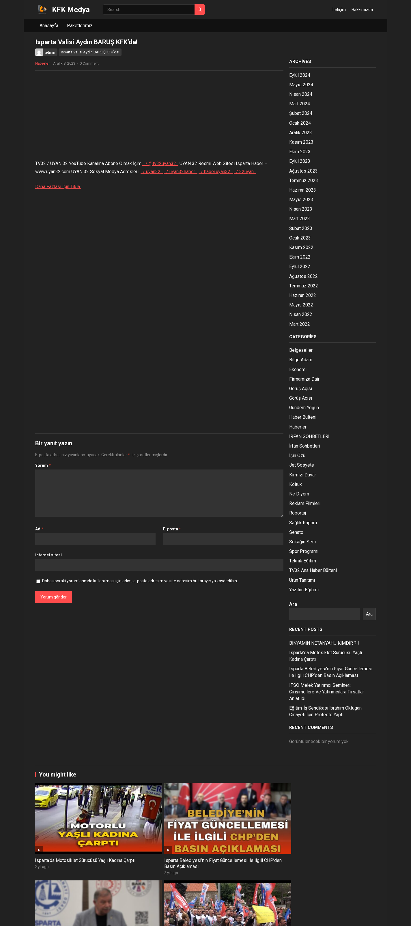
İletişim (339, 9)
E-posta (172, 529)
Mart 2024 (299, 103)
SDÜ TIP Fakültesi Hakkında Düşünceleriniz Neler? (269, 892)
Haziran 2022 (302, 295)
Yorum (43, 465)
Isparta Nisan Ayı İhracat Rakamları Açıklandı (128, 892)
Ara (293, 604)
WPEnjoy (113, 917)
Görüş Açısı (300, 388)
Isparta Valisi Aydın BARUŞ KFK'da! (90, 52)
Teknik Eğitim (302, 561)
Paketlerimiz (80, 25)
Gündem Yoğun (304, 407)
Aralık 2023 (300, 132)
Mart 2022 (299, 324)
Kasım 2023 (301, 142)
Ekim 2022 (300, 257)
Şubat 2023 (300, 228)
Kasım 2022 (301, 247)
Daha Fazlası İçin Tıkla (58, 186)
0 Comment (89, 63)
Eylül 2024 (299, 75)
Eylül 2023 (299, 161)
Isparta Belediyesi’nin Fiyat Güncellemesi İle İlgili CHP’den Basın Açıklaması (135, 832)
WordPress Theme (85, 917)
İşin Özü (297, 455)
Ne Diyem (299, 494)
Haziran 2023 (302, 190)
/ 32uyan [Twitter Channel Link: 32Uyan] (245, 171)
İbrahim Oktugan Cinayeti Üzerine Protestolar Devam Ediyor (337, 832)
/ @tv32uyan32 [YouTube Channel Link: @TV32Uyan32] (160, 163)
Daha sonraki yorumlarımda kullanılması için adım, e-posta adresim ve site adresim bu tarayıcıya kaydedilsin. (140, 581)
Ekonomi (298, 369)
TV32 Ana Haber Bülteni (313, 570)
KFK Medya (71, 9)
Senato (296, 532)
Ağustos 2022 (303, 276)
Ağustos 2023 (303, 171)
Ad (39, 529)
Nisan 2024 (300, 94)
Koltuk (295, 484)
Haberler (42, 63)
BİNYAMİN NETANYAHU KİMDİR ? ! (324, 643)
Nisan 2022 (300, 314)
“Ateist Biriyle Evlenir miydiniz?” (67, 889)
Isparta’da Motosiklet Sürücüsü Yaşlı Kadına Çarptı (66, 829)
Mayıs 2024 (301, 84)
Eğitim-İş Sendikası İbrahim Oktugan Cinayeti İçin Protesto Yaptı (271, 832)
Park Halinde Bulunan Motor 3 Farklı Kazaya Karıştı (202, 892)
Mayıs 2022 (301, 305)
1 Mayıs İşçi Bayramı (331, 889)
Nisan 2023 (300, 209)
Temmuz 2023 (303, 180)
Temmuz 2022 (303, 286)
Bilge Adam (300, 359)
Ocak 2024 (300, 123)
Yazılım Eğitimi (304, 589)
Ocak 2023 (300, 238)
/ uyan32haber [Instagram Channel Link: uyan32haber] (180, 171)
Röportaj (297, 513)
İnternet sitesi (48, 555)
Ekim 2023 (300, 151)
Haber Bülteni (302, 417)
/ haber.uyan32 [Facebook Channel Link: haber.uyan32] (216, 171)
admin (50, 52)
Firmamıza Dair (304, 379)
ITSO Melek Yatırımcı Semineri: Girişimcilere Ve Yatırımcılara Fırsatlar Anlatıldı (326, 691)
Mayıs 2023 (301, 199)
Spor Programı (303, 551)
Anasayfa (49, 25)
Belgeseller (301, 350)
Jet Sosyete (301, 465)
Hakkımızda (362, 9)
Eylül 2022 (299, 266)
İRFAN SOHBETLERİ (309, 436)
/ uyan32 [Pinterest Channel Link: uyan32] (152, 171)
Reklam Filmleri (304, 503)
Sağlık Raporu (303, 522)
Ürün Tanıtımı (302, 580)
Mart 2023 (299, 218)
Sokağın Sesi (302, 542)
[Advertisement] (159, 116)
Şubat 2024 (300, 113)
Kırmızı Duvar (302, 475)
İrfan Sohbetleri (304, 446)
